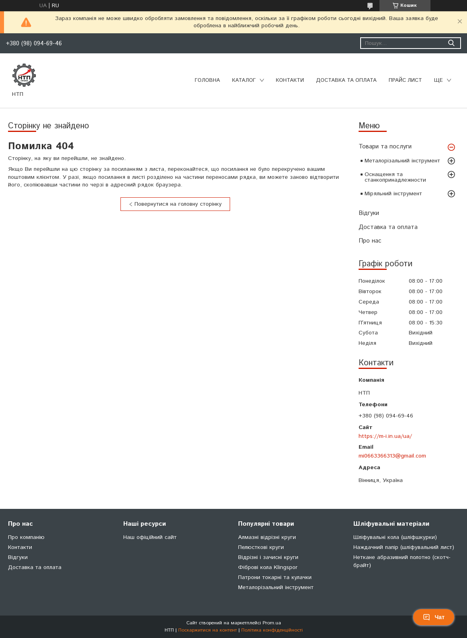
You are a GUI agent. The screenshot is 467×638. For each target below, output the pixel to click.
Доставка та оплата (346, 80)
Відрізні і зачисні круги (268, 557)
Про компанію (26, 537)
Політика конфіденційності (272, 630)
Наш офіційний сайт (150, 537)
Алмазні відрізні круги (267, 537)
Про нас (370, 241)
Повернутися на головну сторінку (178, 204)
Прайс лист (405, 80)
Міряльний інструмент (393, 194)
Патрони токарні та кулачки (275, 577)
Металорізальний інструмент (402, 161)
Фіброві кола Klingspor (268, 567)
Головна (207, 80)
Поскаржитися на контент (207, 630)
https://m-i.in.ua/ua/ (385, 436)
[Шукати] (451, 43)
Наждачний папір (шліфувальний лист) (403, 547)
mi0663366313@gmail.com (392, 456)
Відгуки (369, 213)
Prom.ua (272, 623)
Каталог (244, 80)
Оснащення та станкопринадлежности (395, 177)
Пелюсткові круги (261, 547)
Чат (434, 617)
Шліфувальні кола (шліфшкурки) (395, 537)
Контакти (290, 80)
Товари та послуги (385, 146)
